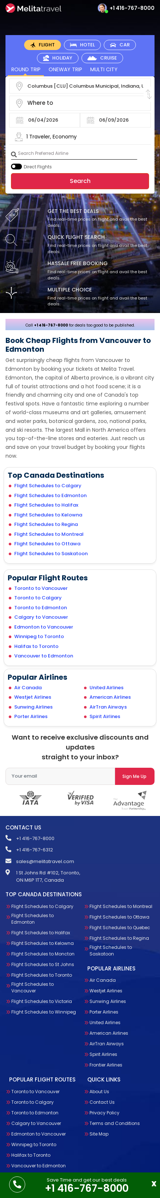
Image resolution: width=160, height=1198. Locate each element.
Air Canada (28, 687)
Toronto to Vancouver (41, 588)
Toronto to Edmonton (40, 607)
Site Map (98, 1134)
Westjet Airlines (32, 697)
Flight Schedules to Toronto (41, 975)
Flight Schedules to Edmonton (50, 495)
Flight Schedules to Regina (46, 524)
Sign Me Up (134, 776)
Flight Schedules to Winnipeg (43, 1012)
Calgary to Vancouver (41, 617)
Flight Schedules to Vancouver (32, 987)
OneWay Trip (65, 69)
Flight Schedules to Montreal (49, 534)
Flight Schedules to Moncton (43, 954)
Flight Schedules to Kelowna (48, 514)
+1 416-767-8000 (132, 8)
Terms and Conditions (114, 1123)
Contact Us (102, 1102)
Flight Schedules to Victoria (41, 1001)
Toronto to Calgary (38, 597)
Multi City (104, 69)
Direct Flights (38, 167)
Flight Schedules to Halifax (46, 504)
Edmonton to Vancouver (43, 626)
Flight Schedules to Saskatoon (51, 553)
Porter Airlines (30, 716)
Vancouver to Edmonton (43, 655)
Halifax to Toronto (36, 646)
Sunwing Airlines (33, 706)
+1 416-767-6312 (34, 849)
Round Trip (26, 69)
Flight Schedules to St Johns (42, 964)
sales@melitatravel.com (45, 861)
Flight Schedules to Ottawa (47, 543)
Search (80, 181)
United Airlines (106, 687)
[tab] (42, 45)
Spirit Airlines (104, 716)
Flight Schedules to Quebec (119, 927)
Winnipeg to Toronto (39, 636)
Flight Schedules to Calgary (47, 485)
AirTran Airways (108, 706)
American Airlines (110, 697)
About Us (99, 1091)
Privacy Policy (104, 1113)
